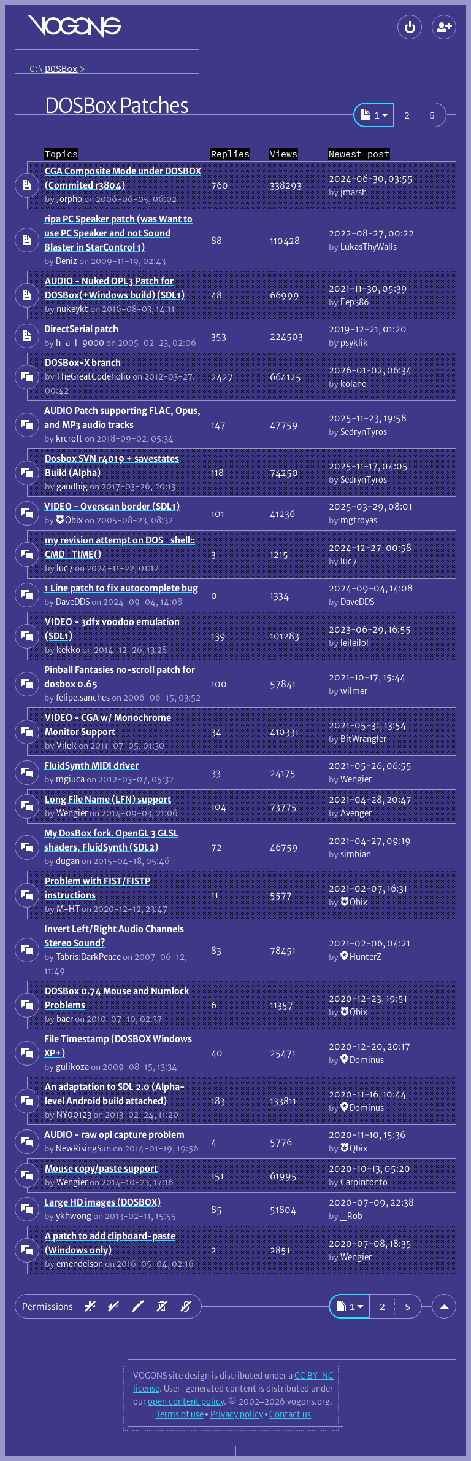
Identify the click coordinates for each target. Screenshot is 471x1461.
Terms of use (180, 1414)
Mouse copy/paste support (101, 1168)
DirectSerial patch (81, 329)
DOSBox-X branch (83, 362)
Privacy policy (236, 1414)
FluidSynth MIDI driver (91, 765)
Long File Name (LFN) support (108, 799)
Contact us (290, 1414)
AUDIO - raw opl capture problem (114, 1134)
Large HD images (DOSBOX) (102, 1202)
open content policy (186, 1401)
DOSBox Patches (116, 106)
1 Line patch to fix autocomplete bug (121, 588)
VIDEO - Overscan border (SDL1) (112, 506)
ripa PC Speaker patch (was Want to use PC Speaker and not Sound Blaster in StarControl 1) (118, 233)
